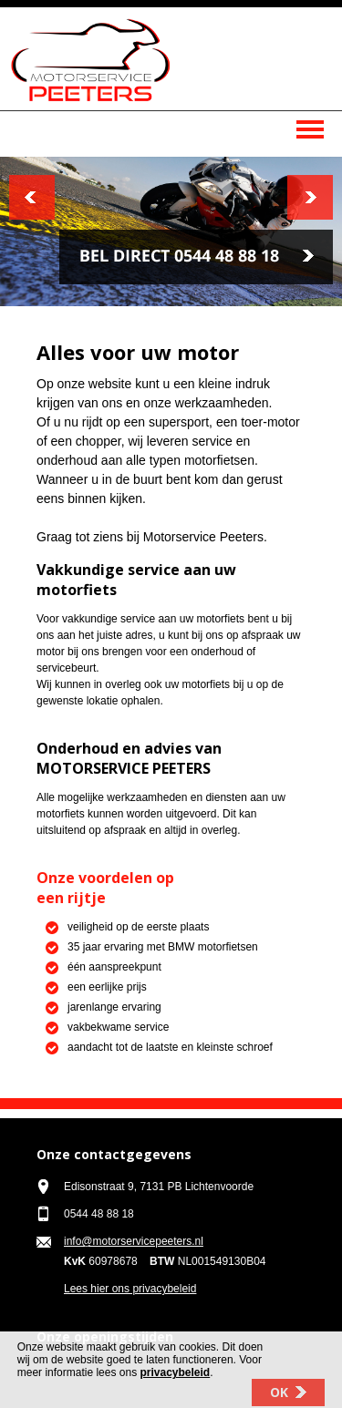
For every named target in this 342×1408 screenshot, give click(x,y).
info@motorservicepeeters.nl (133, 1241)
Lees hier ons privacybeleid (130, 1288)
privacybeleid (175, 1379)
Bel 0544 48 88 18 (196, 257)
